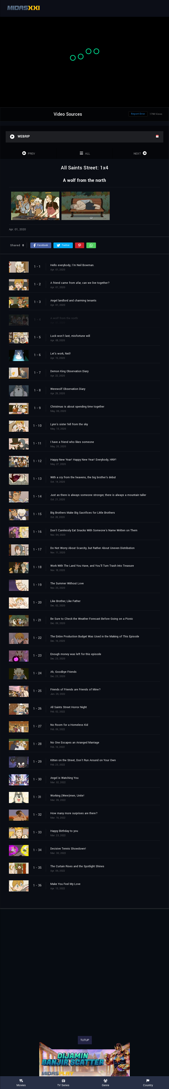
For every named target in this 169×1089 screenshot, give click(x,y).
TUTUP (84, 1040)
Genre (106, 1083)
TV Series (63, 1083)
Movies (21, 1083)
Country (148, 1083)
